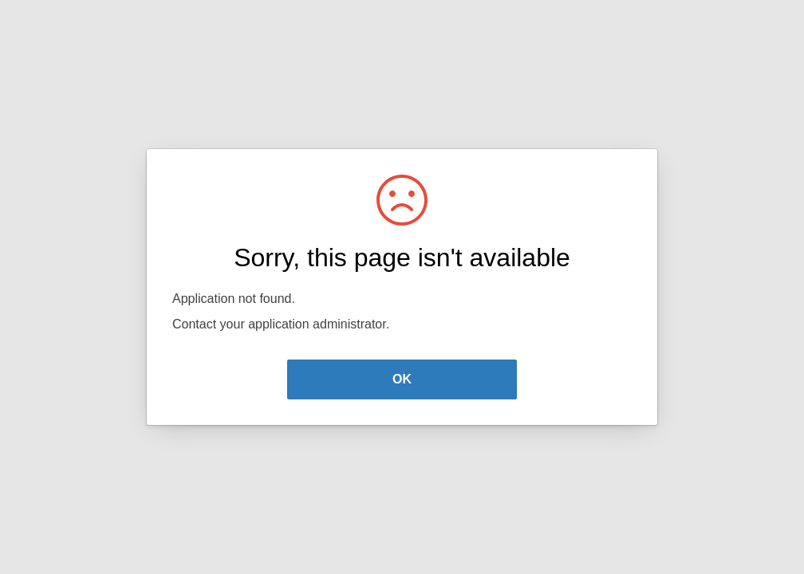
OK (402, 379)
